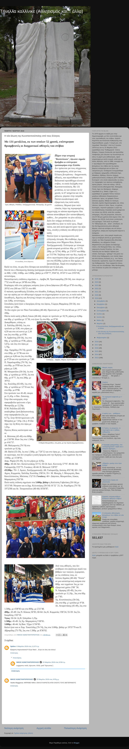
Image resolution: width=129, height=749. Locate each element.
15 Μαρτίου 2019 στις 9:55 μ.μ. (48, 679)
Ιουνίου (99, 317)
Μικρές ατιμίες (107, 367)
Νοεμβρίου (101, 304)
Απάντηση (14, 653)
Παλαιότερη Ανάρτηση (75, 728)
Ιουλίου (99, 314)
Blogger (76, 743)
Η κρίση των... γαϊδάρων (111, 413)
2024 (97, 282)
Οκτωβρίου (101, 307)
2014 (97, 354)
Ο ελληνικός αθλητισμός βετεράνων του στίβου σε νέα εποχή (113, 515)
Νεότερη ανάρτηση (14, 728)
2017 (97, 345)
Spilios (13, 646)
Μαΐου (99, 320)
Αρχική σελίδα (44, 728)
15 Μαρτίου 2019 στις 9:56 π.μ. (54, 662)
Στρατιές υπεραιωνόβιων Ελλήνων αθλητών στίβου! (111, 497)
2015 (97, 351)
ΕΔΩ (116, 547)
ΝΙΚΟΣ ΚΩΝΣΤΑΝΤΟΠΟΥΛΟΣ (27, 662)
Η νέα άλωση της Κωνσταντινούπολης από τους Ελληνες (110, 332)
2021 (97, 292)
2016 (97, 348)
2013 (97, 358)
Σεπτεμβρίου (102, 311)
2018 (97, 342)
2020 (97, 295)
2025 (97, 279)
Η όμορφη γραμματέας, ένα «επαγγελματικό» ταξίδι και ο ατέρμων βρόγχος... (112, 447)
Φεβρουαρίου (102, 337)
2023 (97, 285)
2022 (97, 288)
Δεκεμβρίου (101, 301)
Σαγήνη (105, 382)
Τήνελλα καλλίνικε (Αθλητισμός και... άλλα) (41, 11)
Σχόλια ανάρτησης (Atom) (23, 733)
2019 (97, 298)
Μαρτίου (100, 323)
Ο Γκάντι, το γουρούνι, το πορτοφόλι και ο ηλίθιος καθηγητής (111, 430)
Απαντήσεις (17, 658)
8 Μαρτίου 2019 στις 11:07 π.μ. (27, 646)
